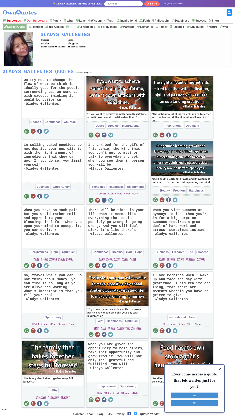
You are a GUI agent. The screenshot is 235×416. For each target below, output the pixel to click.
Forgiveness (109, 26)
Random (37, 26)
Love (82, 20)
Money (63, 325)
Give (125, 260)
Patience (178, 26)
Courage (70, 123)
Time (45, 260)
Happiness (182, 20)
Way (127, 194)
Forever (42, 398)
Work (201, 260)
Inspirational (128, 20)
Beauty (165, 191)
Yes (195, 395)
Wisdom (96, 20)
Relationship (136, 188)
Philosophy (162, 20)
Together (54, 398)
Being (108, 394)
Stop (70, 260)
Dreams (113, 127)
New (72, 26)
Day (135, 194)
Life (37, 260)
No (194, 403)
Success (200, 20)
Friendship (88, 26)
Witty (70, 20)
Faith (146, 20)
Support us (13, 20)
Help (136, 394)
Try (104, 329)
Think (36, 325)
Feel (133, 260)
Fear (192, 318)
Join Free (152, 3)
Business (43, 188)
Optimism (192, 127)
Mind (54, 260)
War (225, 26)
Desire (100, 127)
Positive (137, 329)
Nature (213, 26)
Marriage (129, 26)
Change (35, 123)
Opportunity (61, 188)
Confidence (52, 123)
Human (126, 394)
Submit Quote (16, 26)
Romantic (146, 26)
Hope (55, 253)
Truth (110, 20)
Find (53, 325)
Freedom (179, 191)
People (102, 194)
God (111, 194)
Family (163, 26)
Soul (72, 325)
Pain (62, 260)
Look (45, 325)
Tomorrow (124, 329)
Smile (112, 329)
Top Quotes (56, 26)
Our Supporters (37, 20)
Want (119, 194)
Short (215, 20)
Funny (57, 20)
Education (197, 26)
